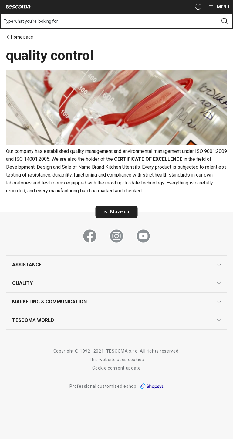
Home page (22, 37)
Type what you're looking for (31, 21)
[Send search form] (224, 21)
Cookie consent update (116, 368)
